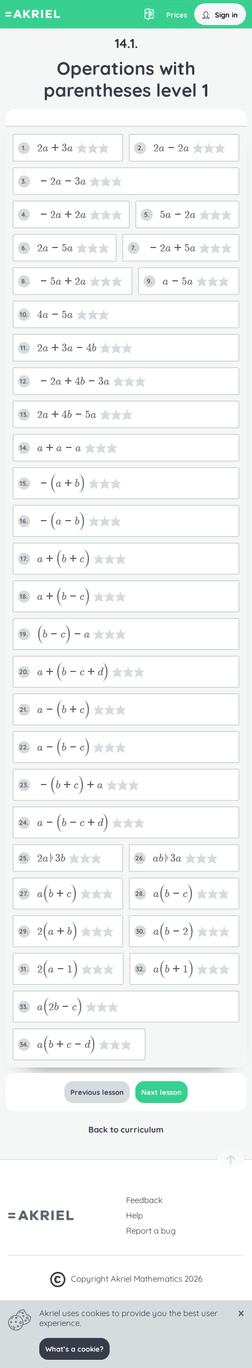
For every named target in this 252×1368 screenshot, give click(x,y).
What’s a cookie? (74, 1349)
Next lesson (161, 1092)
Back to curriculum (126, 1129)
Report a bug (151, 1230)
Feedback (144, 1200)
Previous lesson (97, 1092)
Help (134, 1215)
